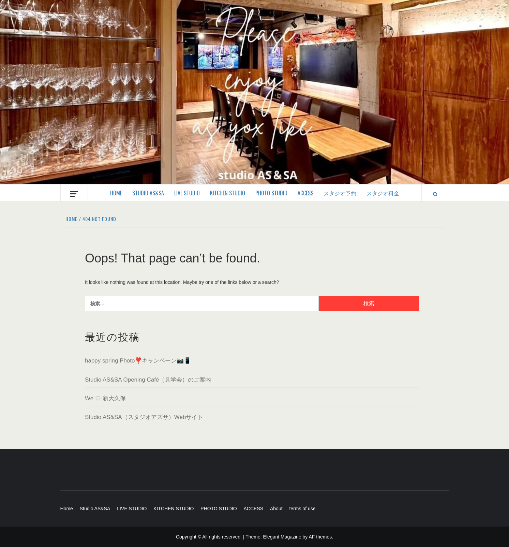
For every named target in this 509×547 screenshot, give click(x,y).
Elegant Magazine (282, 537)
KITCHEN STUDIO (227, 193)
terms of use (302, 508)
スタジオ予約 (340, 193)
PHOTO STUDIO (271, 193)
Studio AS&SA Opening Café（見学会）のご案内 (148, 379)
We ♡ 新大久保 (105, 398)
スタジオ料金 (382, 193)
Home (116, 193)
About (276, 508)
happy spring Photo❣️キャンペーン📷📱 (138, 360)
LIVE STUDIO (187, 193)
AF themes (320, 537)
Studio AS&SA (148, 193)
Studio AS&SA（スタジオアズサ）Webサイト (144, 417)
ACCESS (305, 193)
